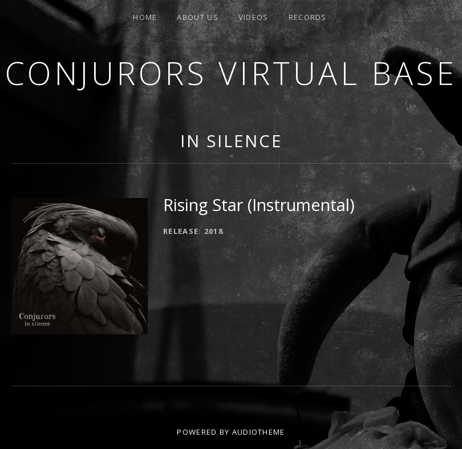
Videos (253, 17)
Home (145, 17)
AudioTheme (258, 432)
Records (308, 17)
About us (197, 17)
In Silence (231, 141)
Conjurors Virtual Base (231, 72)
